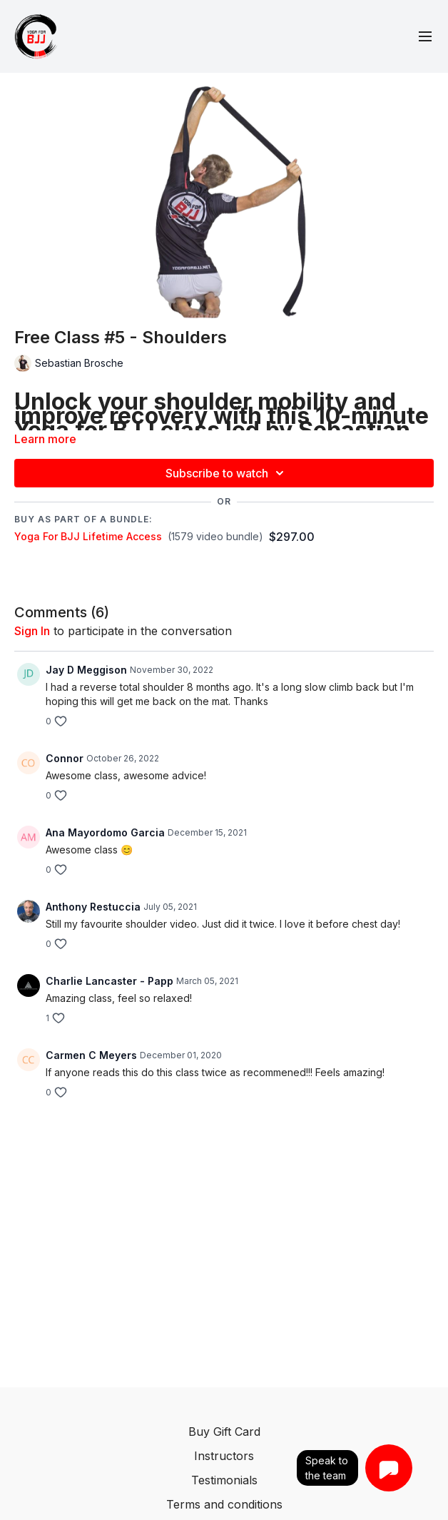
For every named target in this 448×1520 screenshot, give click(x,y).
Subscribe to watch (227, 473)
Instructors (224, 1456)
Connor (64, 758)
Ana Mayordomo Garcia (105, 832)
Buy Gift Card (224, 1431)
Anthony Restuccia (93, 907)
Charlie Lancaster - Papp (109, 981)
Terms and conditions (224, 1504)
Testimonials (224, 1480)
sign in (32, 631)
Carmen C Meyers (91, 1055)
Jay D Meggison (86, 670)
